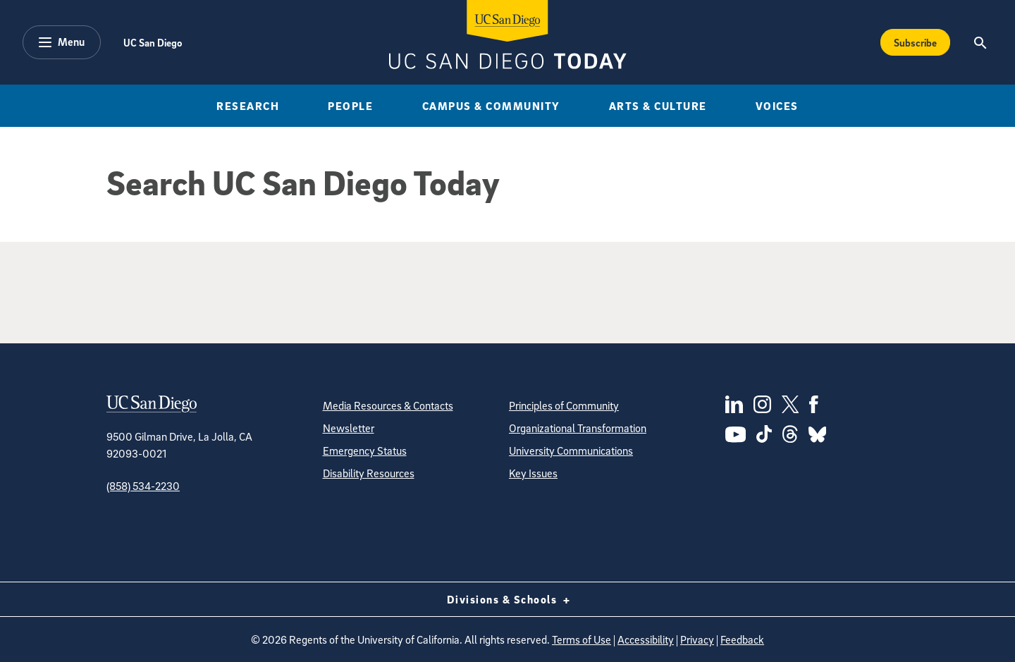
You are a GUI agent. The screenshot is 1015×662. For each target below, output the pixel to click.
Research (247, 106)
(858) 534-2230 (143, 486)
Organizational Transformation (577, 428)
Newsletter (348, 428)
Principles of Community (564, 405)
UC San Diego (152, 42)
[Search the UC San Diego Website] (980, 42)
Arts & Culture (658, 106)
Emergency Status (365, 450)
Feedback (742, 639)
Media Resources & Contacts (388, 405)
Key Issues (533, 473)
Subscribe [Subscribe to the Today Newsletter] (915, 42)
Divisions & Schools (508, 599)
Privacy (697, 639)
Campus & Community (491, 106)
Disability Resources (368, 473)
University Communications (571, 450)
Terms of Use (581, 639)
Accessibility (645, 639)
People (350, 106)
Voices (777, 106)
